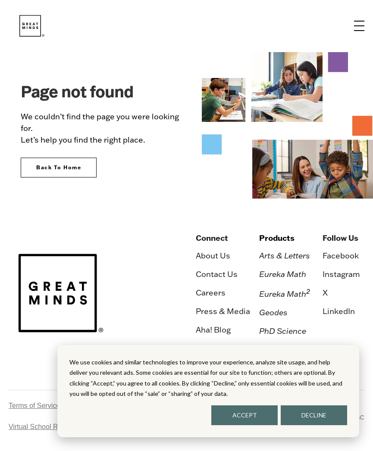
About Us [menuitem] (213, 256)
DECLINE (313, 415)
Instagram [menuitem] (341, 274)
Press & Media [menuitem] (223, 311)
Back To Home (58, 167)
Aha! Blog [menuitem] (213, 330)
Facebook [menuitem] (341, 256)
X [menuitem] (325, 293)
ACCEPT (244, 415)
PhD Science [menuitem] (282, 331)
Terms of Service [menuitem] (34, 405)
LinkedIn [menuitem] (339, 311)
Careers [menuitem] (211, 293)
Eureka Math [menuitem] (282, 274)
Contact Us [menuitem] (217, 274)
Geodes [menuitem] (273, 312)
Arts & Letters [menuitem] (284, 256)
